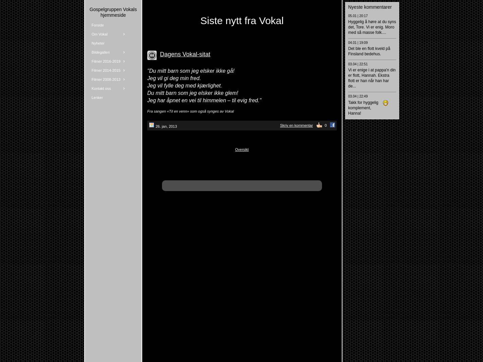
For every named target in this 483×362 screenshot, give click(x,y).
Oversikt (242, 149)
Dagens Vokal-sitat (185, 54)
